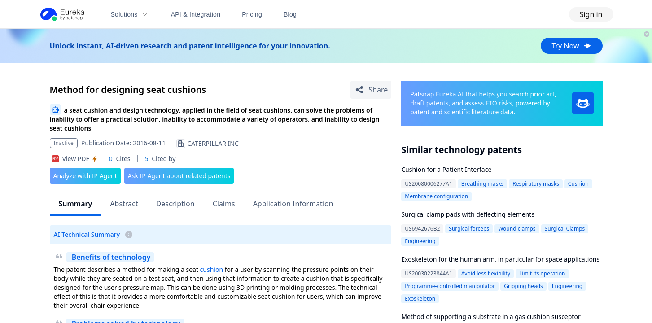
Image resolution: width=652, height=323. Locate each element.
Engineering (420, 241)
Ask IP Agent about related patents (179, 175)
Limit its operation (542, 273)
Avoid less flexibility (485, 273)
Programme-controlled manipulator (450, 286)
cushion (211, 269)
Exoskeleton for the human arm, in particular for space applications (500, 259)
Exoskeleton (420, 298)
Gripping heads (523, 286)
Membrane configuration (436, 196)
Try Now (571, 46)
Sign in (591, 14)
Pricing (252, 14)
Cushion (578, 184)
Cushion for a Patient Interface (446, 169)
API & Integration (196, 14)
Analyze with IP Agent (85, 175)
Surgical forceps (469, 228)
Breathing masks (482, 184)
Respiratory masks (535, 184)
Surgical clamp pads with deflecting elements (467, 214)
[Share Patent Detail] (370, 90)
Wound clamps (516, 228)
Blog (290, 14)
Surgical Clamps (565, 228)
